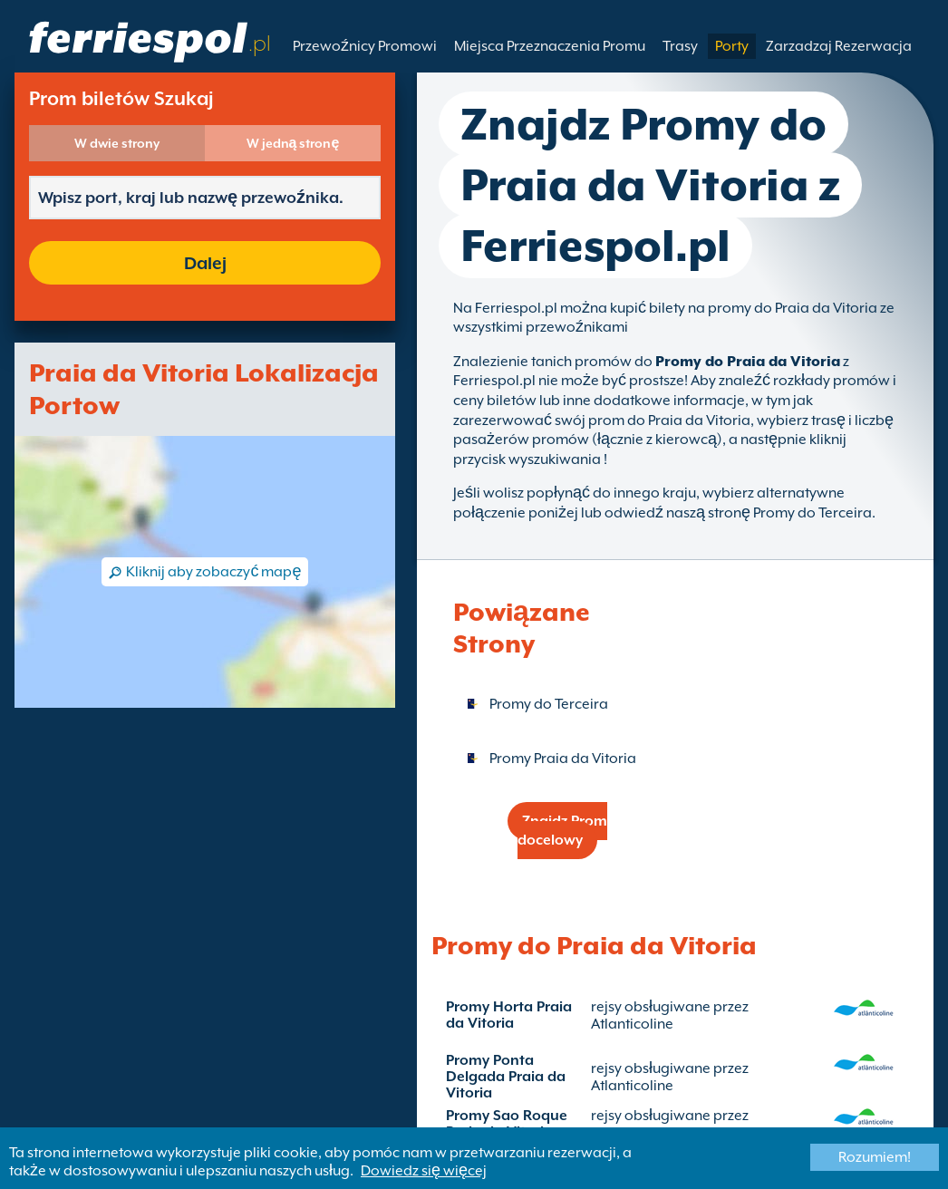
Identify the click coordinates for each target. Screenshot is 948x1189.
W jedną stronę (293, 143)
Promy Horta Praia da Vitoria (509, 1015)
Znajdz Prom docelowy (562, 830)
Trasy (680, 46)
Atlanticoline (632, 1024)
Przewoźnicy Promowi (365, 46)
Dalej (205, 263)
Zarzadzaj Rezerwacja (839, 46)
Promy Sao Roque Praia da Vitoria (506, 1123)
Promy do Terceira (548, 704)
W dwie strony (117, 143)
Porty (732, 46)
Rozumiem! (874, 1157)
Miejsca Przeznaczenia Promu (549, 46)
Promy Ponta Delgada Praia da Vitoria (506, 1076)
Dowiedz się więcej (424, 1171)
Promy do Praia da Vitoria (747, 361)
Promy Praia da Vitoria (562, 758)
